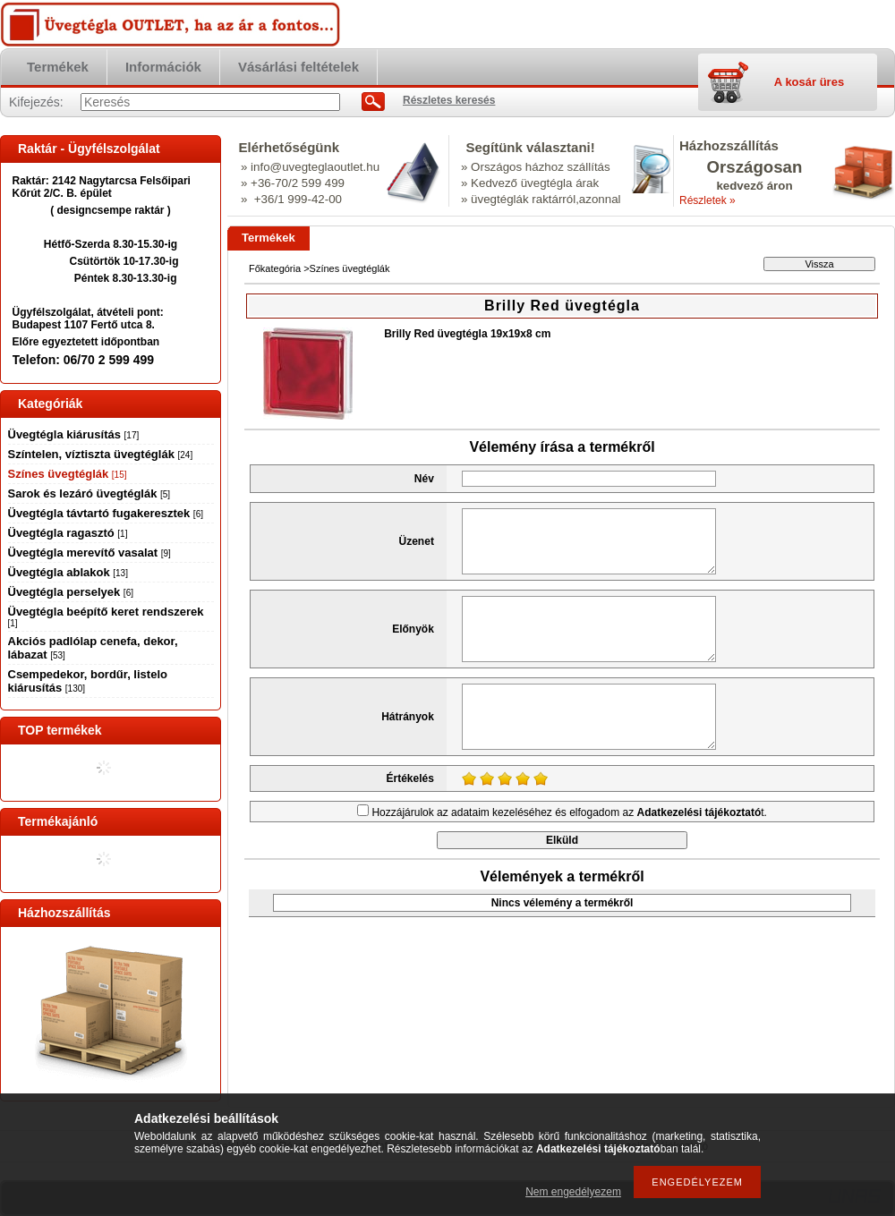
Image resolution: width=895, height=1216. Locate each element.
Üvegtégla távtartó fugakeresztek (105, 513)
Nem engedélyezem (573, 1192)
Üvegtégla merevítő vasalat (89, 552)
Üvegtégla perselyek (70, 592)
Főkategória (275, 268)
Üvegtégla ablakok (68, 572)
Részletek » (707, 200)
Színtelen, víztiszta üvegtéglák (100, 454)
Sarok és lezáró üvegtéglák (89, 493)
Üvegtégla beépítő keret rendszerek (106, 616)
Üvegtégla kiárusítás (74, 434)
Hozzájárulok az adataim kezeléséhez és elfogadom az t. (569, 812)
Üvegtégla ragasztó (68, 533)
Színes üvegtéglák (67, 473)
